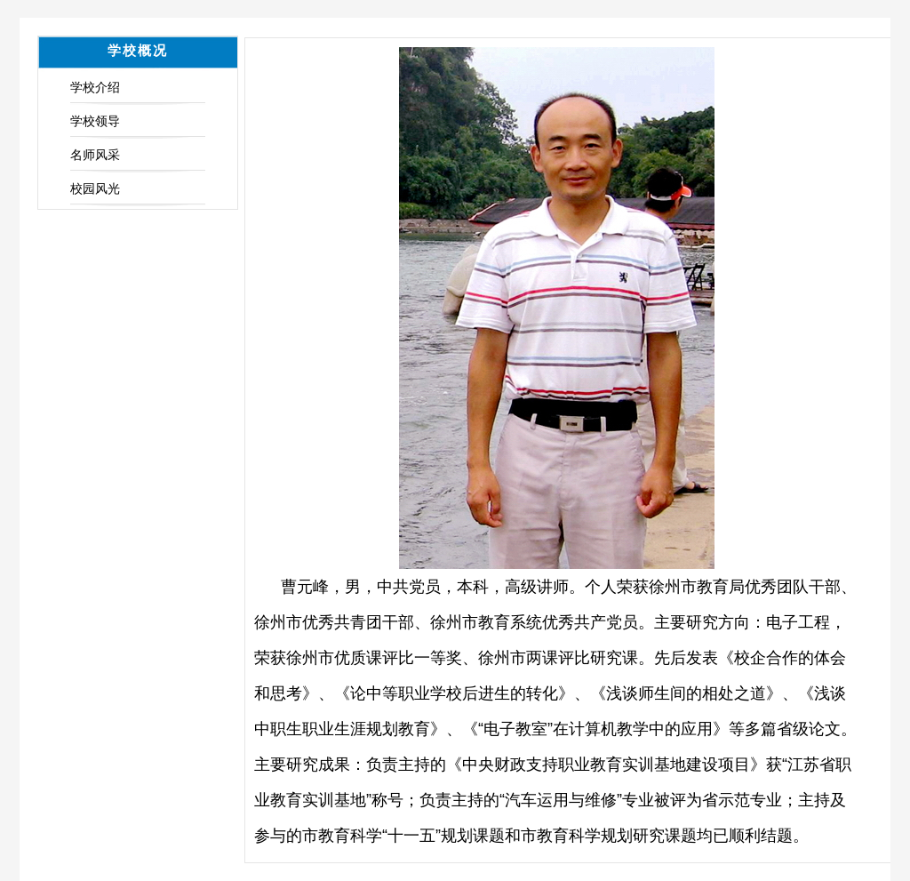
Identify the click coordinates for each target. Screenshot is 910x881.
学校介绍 (95, 87)
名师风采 (95, 155)
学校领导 (95, 121)
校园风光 (95, 188)
